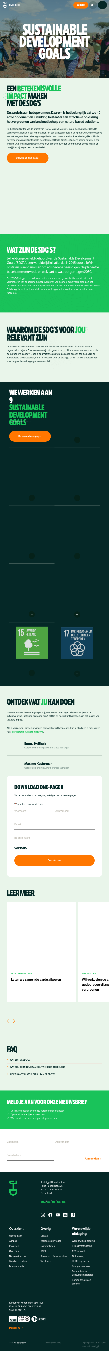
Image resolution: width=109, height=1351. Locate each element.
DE (53, 1201)
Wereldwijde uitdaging (83, 1241)
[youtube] (58, 1215)
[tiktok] (73, 1215)
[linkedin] (65, 1215)
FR (58, 1201)
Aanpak (13, 1241)
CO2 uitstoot (78, 1251)
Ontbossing (78, 1256)
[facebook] (50, 1215)
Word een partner (18, 1261)
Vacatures (45, 1261)
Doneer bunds (16, 1266)
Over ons (14, 1251)
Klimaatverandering (82, 1246)
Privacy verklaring (53, 1342)
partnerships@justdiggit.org (27, 731)
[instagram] (43, 1215)
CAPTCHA (20, 848)
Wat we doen (15, 1236)
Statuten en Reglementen (53, 1256)
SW (63, 1201)
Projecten (14, 1246)
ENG (43, 1201)
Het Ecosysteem (80, 1261)
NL (48, 1201)
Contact (44, 1236)
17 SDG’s (15, 282)
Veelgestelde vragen (51, 1241)
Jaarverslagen (47, 1246)
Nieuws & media (17, 1256)
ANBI (43, 1251)
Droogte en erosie (81, 1266)
